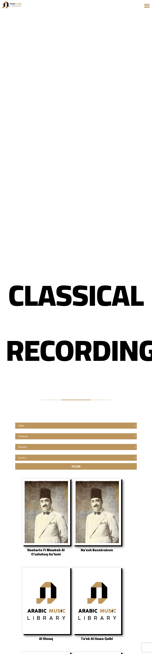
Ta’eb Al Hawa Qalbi (97, 639)
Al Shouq (46, 639)
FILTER (76, 466)
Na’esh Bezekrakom (97, 550)
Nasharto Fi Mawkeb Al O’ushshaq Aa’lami (46, 552)
